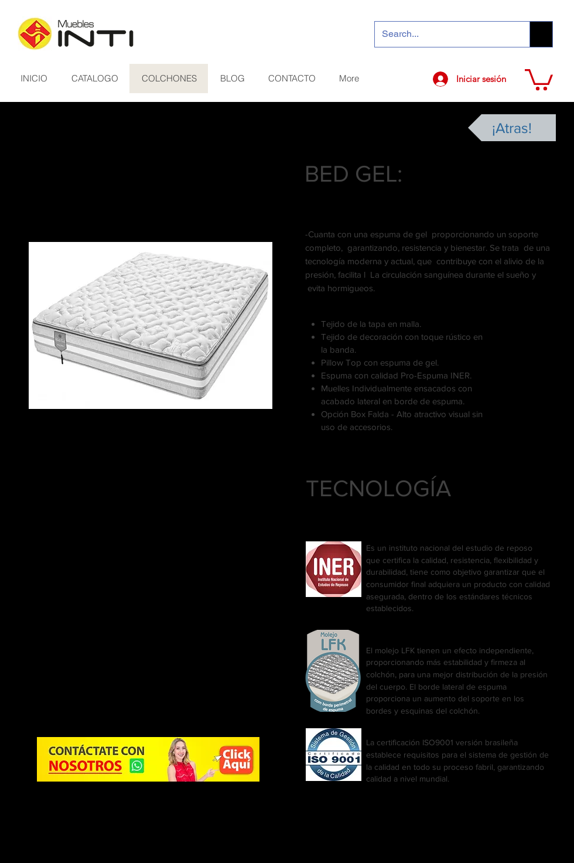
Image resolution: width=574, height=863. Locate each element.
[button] (539, 78)
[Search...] (443, 34)
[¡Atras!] (512, 127)
